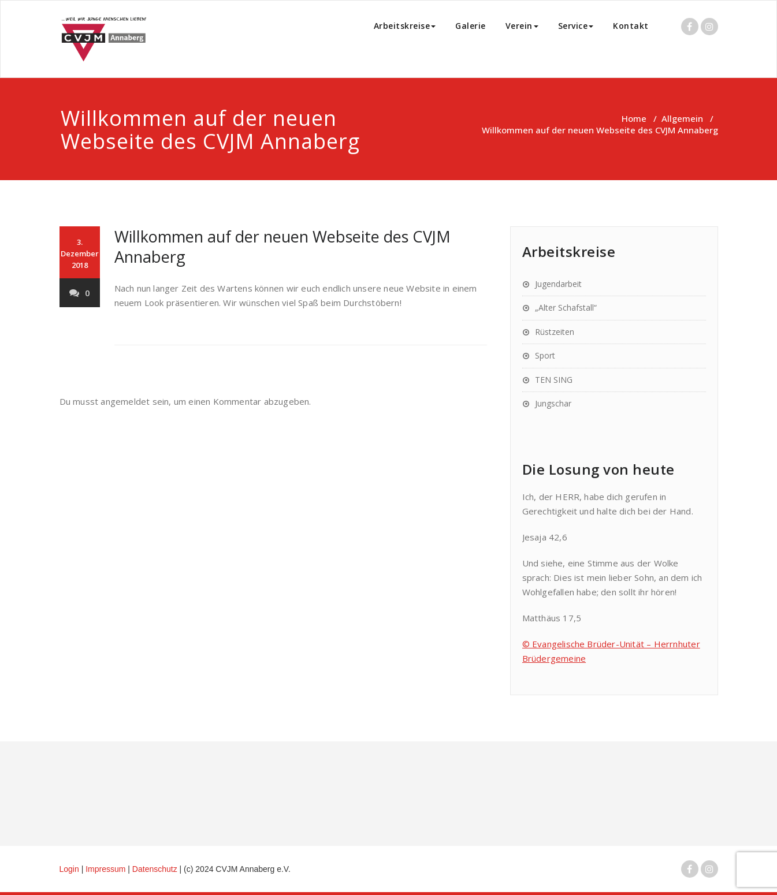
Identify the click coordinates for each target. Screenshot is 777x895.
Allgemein (682, 118)
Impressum (106, 869)
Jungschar (553, 403)
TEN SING (553, 379)
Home (634, 118)
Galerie (470, 25)
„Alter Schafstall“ (566, 307)
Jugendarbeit (558, 283)
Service (576, 25)
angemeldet (125, 401)
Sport (545, 355)
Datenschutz (156, 869)
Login (69, 869)
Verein (521, 25)
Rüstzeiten (554, 331)
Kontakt (631, 25)
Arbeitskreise (405, 25)
